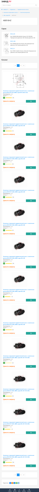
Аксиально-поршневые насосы (11, 12)
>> (23, 65)
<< (15, 65)
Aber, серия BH (7, 15)
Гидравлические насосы (23, 9)
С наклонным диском (25, 12)
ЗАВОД (6, 1)
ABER (12, 94)
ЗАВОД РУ (4, 9)
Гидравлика (12, 9)
